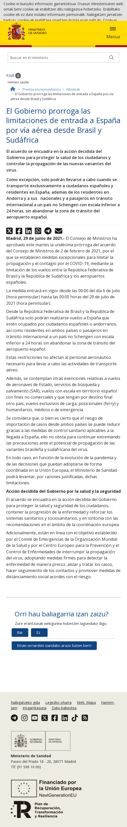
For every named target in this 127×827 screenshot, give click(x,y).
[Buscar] (111, 102)
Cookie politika (53, 34)
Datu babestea (64, 728)
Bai (19, 677)
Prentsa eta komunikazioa (41, 134)
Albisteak (73, 134)
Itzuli (13, 121)
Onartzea (92, 34)
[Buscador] (63, 103)
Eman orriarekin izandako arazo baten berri (54, 690)
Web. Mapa (86, 722)
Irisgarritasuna (34, 728)
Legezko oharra (58, 722)
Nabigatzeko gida (25, 722)
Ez (38, 677)
